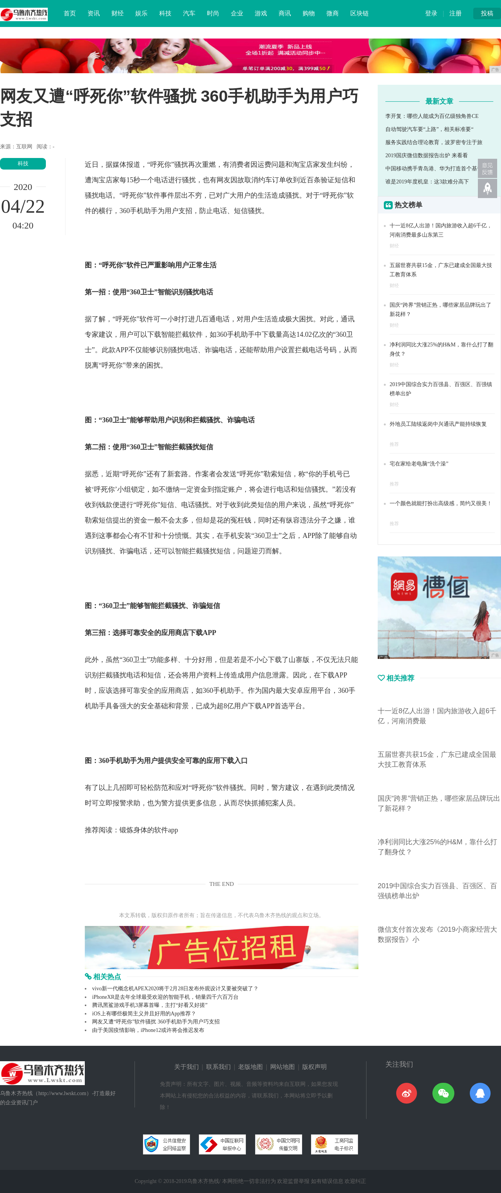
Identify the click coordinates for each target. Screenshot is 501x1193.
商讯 (285, 13)
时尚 (213, 13)
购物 (309, 13)
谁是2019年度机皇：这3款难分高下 (427, 182)
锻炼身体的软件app (148, 830)
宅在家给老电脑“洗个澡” (419, 464)
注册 (455, 13)
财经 (117, 13)
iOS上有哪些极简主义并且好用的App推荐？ (144, 1014)
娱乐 (141, 13)
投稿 (487, 13)
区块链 (359, 13)
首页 (70, 13)
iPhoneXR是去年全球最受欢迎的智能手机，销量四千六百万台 (165, 997)
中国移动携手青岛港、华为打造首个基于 (434, 168)
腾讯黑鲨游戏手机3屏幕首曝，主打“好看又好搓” (149, 1005)
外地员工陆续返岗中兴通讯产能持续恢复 (438, 424)
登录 (431, 13)
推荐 (394, 444)
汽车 (189, 13)
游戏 (261, 13)
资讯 (93, 13)
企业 (237, 13)
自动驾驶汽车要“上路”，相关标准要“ (429, 129)
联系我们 (218, 1067)
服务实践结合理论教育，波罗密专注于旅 (434, 142)
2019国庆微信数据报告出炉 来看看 (426, 155)
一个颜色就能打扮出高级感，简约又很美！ (441, 503)
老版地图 (250, 1067)
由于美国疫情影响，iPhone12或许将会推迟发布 (148, 1030)
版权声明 (314, 1067)
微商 (332, 13)
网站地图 (282, 1067)
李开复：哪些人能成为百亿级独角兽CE (432, 116)
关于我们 (186, 1067)
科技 (165, 13)
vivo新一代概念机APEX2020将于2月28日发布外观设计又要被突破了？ (175, 988)
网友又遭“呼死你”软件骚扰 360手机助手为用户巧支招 (156, 1022)
